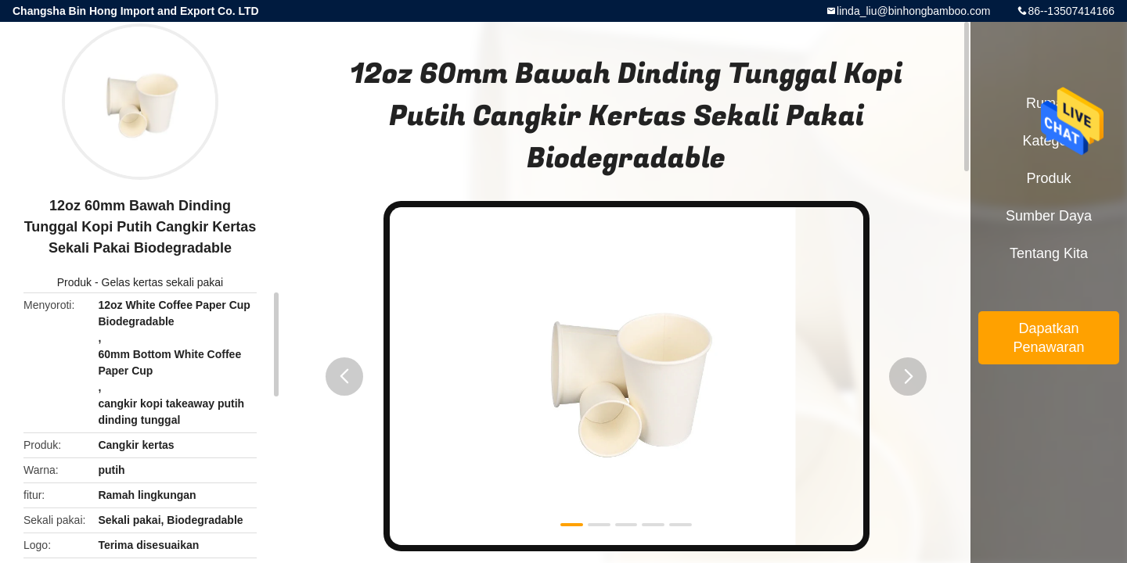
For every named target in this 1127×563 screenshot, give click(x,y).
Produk (74, 282)
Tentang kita (1049, 253)
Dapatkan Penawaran (1048, 338)
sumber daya (1049, 216)
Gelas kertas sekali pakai (163, 282)
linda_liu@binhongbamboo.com (913, 11)
